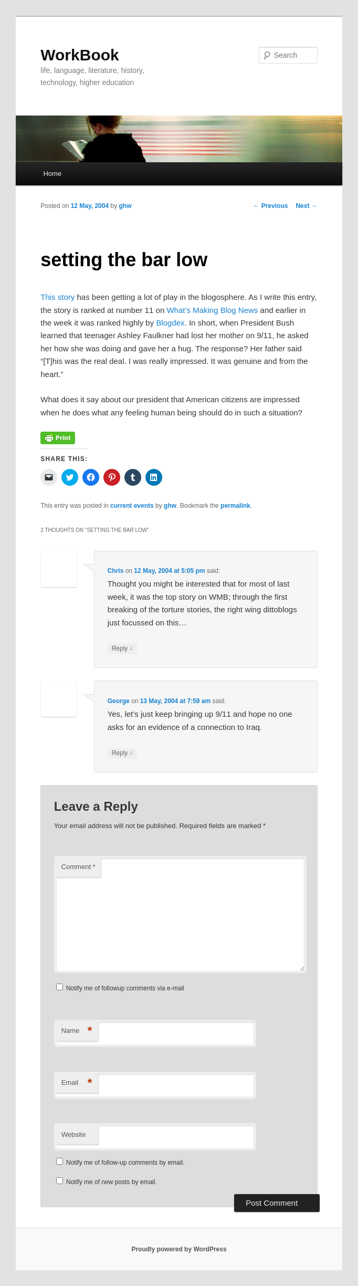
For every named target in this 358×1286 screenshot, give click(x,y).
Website (73, 1134)
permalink (235, 505)
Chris (116, 570)
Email (76, 1083)
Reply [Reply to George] (122, 753)
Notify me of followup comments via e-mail (125, 988)
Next (306, 206)
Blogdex (170, 322)
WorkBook (79, 55)
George (119, 701)
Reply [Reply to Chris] (122, 649)
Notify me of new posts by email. (111, 1182)
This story (57, 296)
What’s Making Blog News (212, 310)
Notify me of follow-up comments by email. (125, 1162)
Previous (270, 206)
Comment (78, 867)
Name (76, 1031)
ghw (125, 206)
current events (132, 505)
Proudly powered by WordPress (178, 1249)
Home (52, 173)
